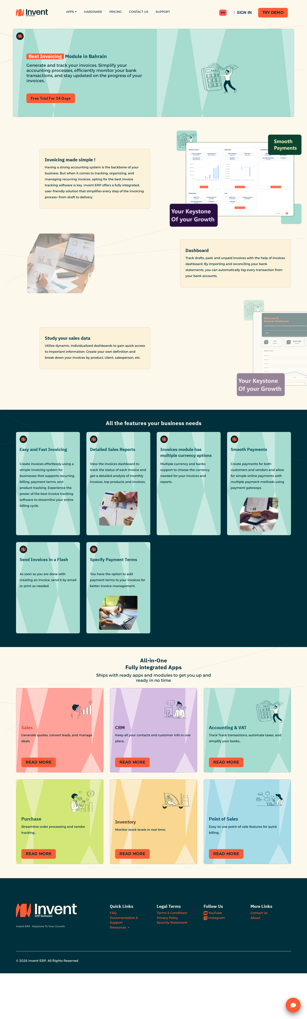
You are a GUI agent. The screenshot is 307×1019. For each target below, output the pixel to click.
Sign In (243, 12)
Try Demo (273, 12)
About (255, 963)
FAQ (113, 958)
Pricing (115, 12)
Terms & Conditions (172, 958)
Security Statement (172, 968)
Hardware (93, 12)
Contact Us (138, 12)
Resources (118, 973)
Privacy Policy (167, 963)
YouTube (213, 958)
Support (163, 12)
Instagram (214, 963)
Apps (71, 12)
